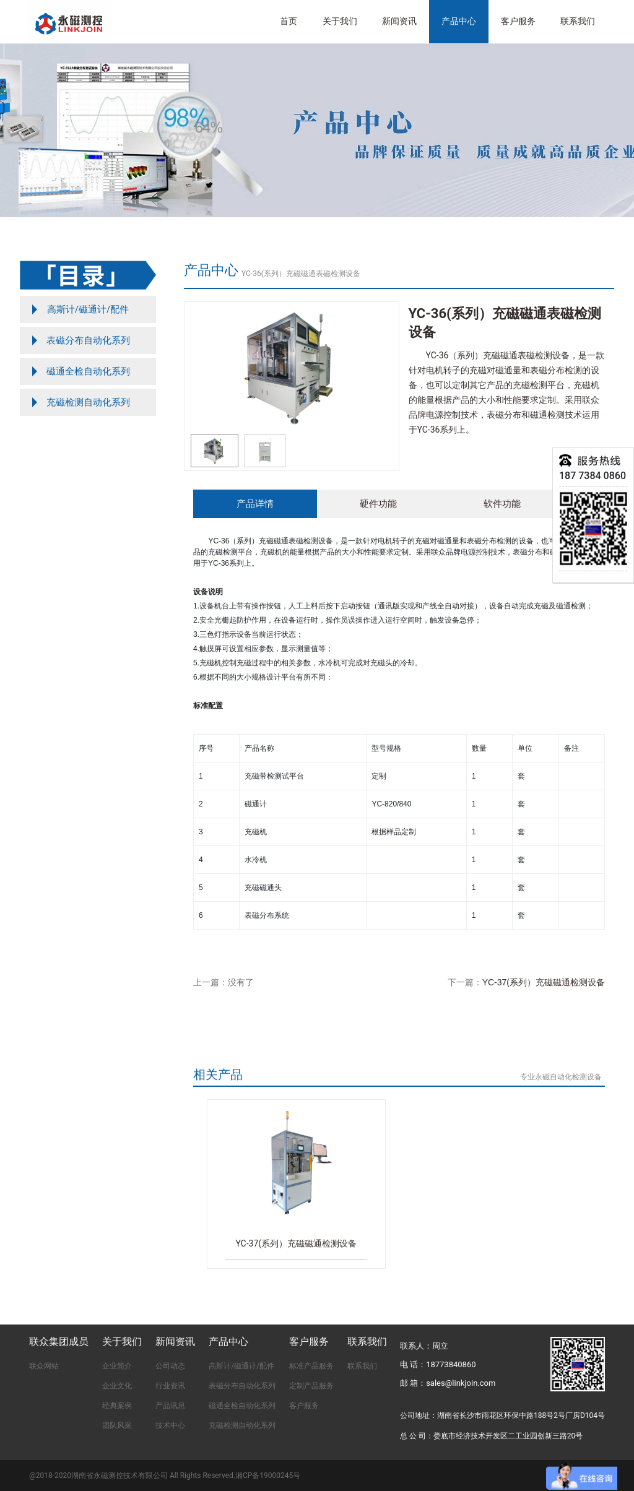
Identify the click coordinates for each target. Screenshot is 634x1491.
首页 (288, 21)
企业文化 (117, 1385)
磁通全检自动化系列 (242, 1405)
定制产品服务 (311, 1385)
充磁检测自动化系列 (242, 1425)
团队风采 (117, 1425)
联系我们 (577, 21)
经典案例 (117, 1405)
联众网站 (44, 1366)
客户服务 (304, 1405)
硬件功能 (378, 503)
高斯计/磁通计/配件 (241, 1366)
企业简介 (117, 1366)
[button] (384, 366)
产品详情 (255, 503)
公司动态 (170, 1366)
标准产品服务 (311, 1366)
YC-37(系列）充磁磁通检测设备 (543, 982)
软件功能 (502, 503)
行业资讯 (170, 1385)
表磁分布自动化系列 (242, 1385)
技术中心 (170, 1425)
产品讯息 (170, 1405)
